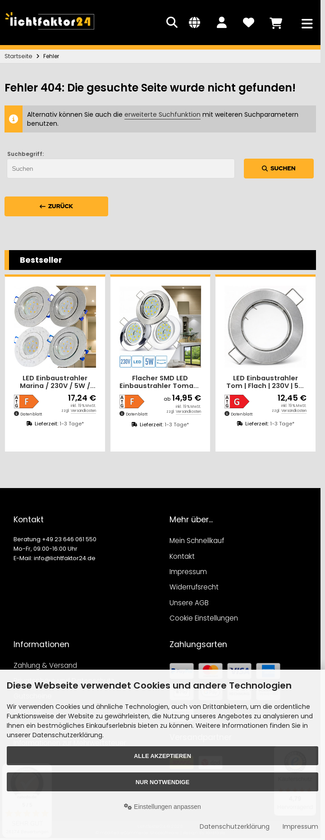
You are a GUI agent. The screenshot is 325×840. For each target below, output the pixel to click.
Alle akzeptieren (162, 756)
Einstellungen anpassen (162, 806)
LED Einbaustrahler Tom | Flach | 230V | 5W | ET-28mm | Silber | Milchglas (265, 382)
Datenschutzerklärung (235, 826)
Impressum (300, 826)
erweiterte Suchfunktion (162, 114)
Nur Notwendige (162, 782)
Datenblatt (31, 414)
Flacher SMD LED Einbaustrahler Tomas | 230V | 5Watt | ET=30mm (160, 382)
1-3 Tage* (72, 423)
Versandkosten (83, 410)
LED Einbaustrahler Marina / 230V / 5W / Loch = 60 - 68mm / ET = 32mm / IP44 (54, 382)
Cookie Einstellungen (203, 618)
